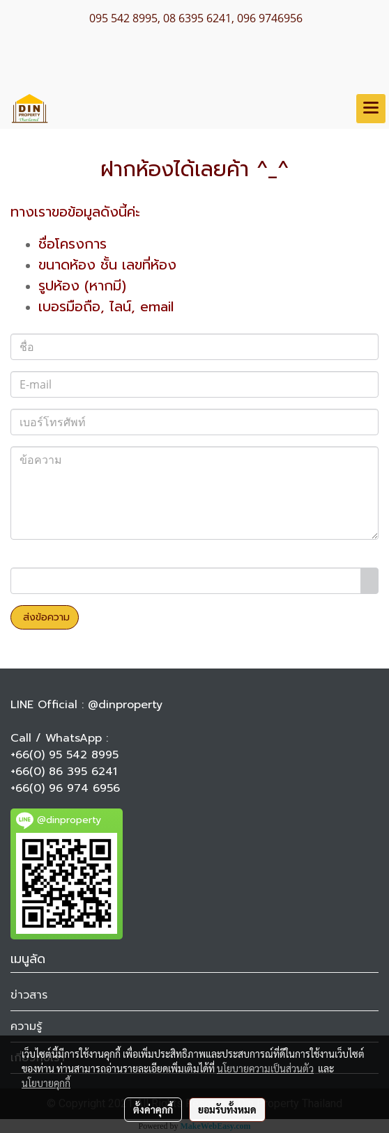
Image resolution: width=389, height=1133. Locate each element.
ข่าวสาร (28, 995)
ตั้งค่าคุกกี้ (153, 1109)
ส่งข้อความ (45, 617)
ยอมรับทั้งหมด (227, 1109)
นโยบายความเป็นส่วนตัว (265, 1068)
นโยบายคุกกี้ (46, 1083)
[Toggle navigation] (371, 108)
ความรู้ (26, 1026)
